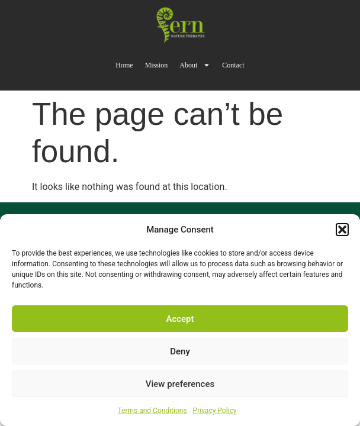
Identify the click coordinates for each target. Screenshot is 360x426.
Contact (233, 65)
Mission (156, 65)
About (194, 65)
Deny (180, 351)
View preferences (180, 384)
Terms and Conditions (152, 410)
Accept (180, 319)
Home (124, 65)
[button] (342, 229)
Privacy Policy (215, 410)
